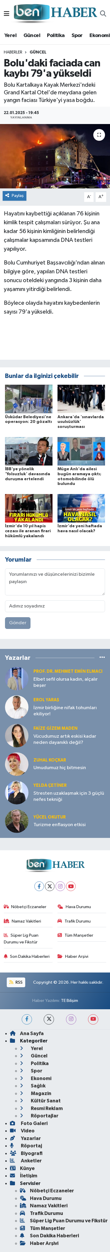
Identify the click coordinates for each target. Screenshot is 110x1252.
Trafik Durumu (74, 921)
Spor (77, 35)
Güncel (31, 35)
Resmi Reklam (41, 1108)
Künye (22, 1168)
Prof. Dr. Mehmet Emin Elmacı (67, 671)
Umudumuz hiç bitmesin (59, 767)
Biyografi (26, 1153)
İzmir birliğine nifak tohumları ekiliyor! (65, 711)
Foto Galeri (29, 1123)
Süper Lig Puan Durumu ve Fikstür (21, 938)
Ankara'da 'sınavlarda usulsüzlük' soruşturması (80, 422)
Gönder (17, 622)
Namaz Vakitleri (22, 921)
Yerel (10, 35)
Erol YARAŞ (46, 700)
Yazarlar (25, 1138)
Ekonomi (99, 35)
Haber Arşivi (72, 956)
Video (22, 1130)
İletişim (23, 1175)
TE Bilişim (69, 1000)
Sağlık (32, 1085)
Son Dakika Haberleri (27, 956)
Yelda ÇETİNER (50, 785)
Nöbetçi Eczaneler (25, 907)
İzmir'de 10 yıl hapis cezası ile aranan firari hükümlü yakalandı (28, 531)
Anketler (26, 1160)
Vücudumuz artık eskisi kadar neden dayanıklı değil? (64, 739)
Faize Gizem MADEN (55, 728)
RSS (15, 982)
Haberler (13, 52)
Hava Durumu (74, 907)
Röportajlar (39, 1115)
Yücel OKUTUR (49, 817)
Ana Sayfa (27, 1033)
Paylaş (14, 195)
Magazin (35, 1093)
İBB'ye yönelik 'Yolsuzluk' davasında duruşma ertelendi (27, 474)
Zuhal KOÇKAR (49, 760)
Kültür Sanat (40, 1100)
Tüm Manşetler (75, 935)
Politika (56, 35)
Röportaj (26, 1145)
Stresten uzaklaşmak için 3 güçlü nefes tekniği (68, 796)
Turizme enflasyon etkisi (59, 824)
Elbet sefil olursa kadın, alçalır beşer (65, 682)
